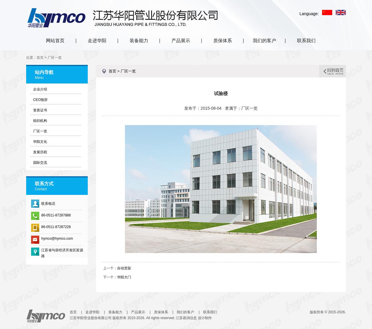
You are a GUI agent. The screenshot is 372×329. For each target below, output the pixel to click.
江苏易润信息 (186, 318)
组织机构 (40, 121)
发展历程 (40, 152)
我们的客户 (264, 40)
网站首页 (55, 40)
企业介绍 (40, 89)
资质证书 (40, 110)
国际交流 (40, 163)
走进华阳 (97, 40)
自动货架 (124, 268)
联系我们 (306, 40)
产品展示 (180, 40)
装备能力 (139, 40)
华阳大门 (124, 277)
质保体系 (222, 40)
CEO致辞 (40, 100)
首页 (73, 312)
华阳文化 (40, 142)
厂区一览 (40, 131)
